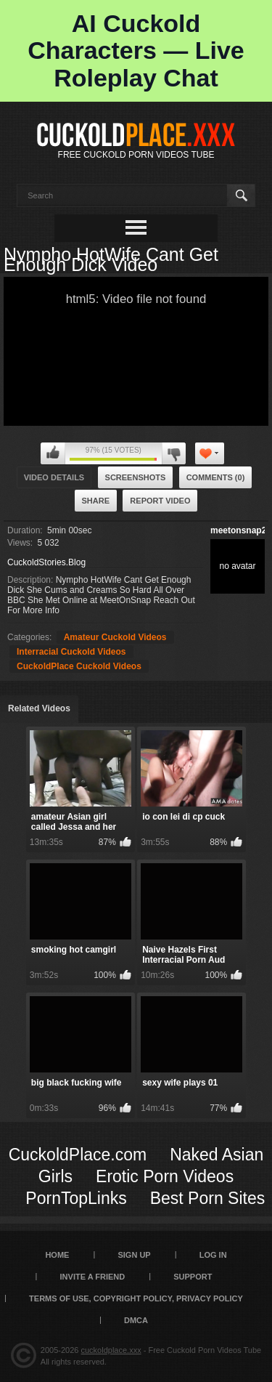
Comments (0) (215, 477)
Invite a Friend (92, 1276)
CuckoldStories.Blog (46, 562)
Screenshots (135, 477)
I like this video (53, 453)
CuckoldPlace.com (78, 1154)
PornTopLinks (75, 1198)
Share (96, 500)
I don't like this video (174, 453)
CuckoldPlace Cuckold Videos (79, 666)
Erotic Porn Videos (165, 1176)
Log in (213, 1254)
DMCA (136, 1320)
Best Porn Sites (207, 1198)
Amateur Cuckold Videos (115, 637)
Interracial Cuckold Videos (71, 652)
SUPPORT (192, 1276)
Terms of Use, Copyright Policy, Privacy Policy (136, 1298)
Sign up (134, 1254)
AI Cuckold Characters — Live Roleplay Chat (136, 50)
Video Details (54, 477)
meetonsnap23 (240, 530)
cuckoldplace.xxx (111, 1350)
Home (57, 1254)
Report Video (160, 500)
